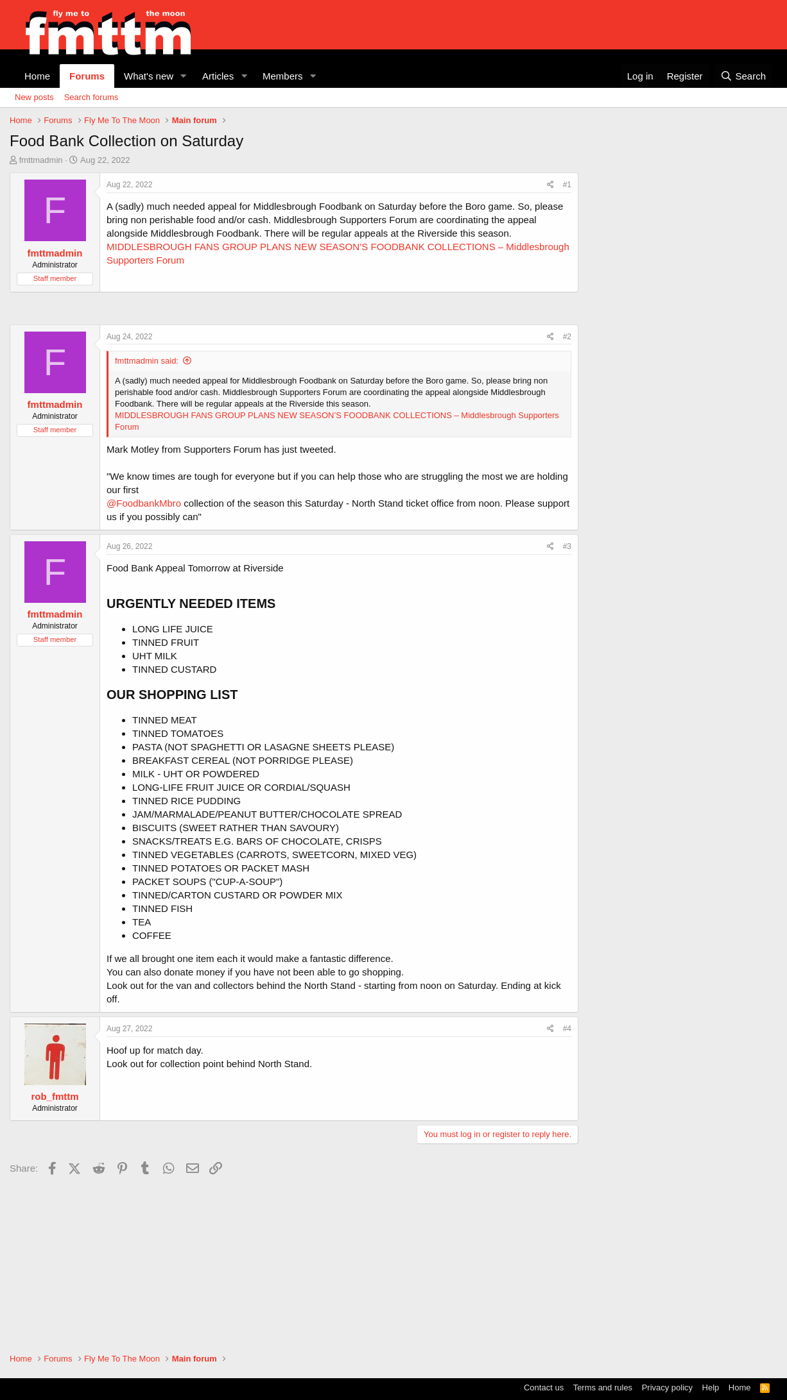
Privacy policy (667, 1387)
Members (283, 76)
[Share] (550, 185)
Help (711, 1387)
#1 (567, 184)
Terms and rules (602, 1387)
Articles (218, 76)
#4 (567, 1028)
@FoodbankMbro (144, 503)
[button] (184, 76)
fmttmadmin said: (146, 361)
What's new (148, 76)
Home (37, 76)
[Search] (743, 76)
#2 (567, 336)
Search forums (91, 97)
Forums (87, 76)
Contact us (544, 1387)
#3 (567, 546)
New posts (34, 97)
